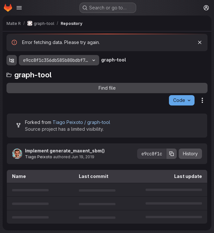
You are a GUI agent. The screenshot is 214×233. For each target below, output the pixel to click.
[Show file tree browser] (11, 60)
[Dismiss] (200, 42)
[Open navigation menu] (19, 8)
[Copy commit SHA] (171, 154)
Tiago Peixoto (38, 156)
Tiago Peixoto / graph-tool (81, 122)
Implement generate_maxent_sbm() (65, 150)
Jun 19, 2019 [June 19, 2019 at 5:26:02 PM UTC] (82, 156)
